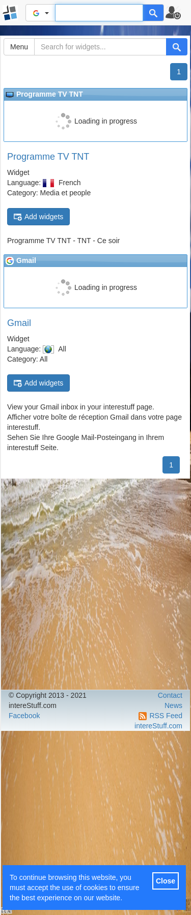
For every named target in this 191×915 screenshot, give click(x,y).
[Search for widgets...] (100, 46)
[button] (177, 12)
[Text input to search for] (99, 12)
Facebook (24, 716)
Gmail (19, 323)
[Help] (153, 12)
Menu (19, 47)
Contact (170, 695)
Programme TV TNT (48, 157)
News (173, 705)
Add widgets (38, 217)
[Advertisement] (95, 584)
